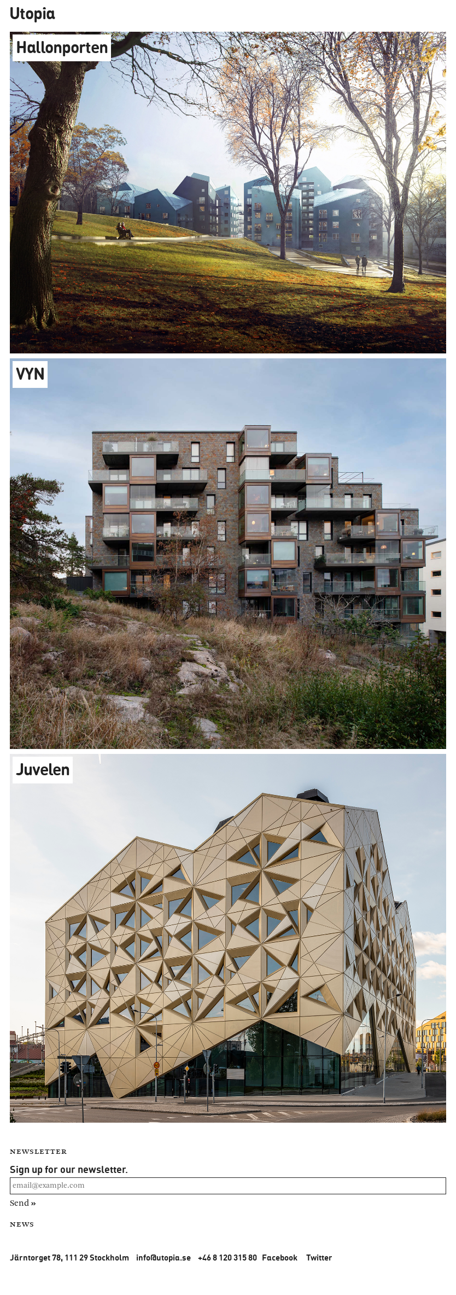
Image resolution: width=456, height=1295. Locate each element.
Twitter (319, 1257)
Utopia (32, 12)
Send (23, 1203)
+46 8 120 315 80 (227, 1257)
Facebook (279, 1257)
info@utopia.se (163, 1257)
